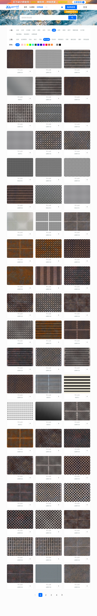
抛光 (35, 39)
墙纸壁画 (19, 34)
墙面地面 (75, 30)
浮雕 (40, 39)
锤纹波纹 (73, 39)
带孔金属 (46, 39)
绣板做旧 (60, 39)
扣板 (67, 39)
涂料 (44, 30)
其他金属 (86, 39)
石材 (34, 30)
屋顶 (69, 30)
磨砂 (79, 39)
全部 (17, 30)
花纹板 (54, 39)
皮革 (59, 30)
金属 (54, 30)
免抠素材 (26, 34)
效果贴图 (34, 34)
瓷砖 (39, 30)
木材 (22, 30)
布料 (49, 30)
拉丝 (30, 39)
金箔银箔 (24, 39)
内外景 (82, 30)
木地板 (28, 30)
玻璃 (64, 30)
